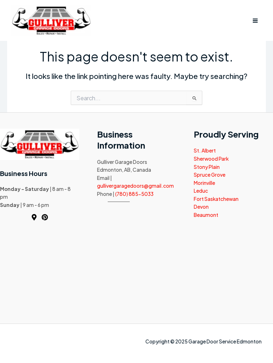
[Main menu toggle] (255, 20)
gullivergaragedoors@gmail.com (135, 186)
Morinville (204, 183)
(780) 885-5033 (134, 194)
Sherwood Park (211, 159)
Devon (201, 207)
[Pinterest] (45, 217)
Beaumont (206, 215)
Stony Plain (207, 167)
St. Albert (205, 151)
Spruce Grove (209, 175)
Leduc (201, 191)
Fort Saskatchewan (216, 199)
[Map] (34, 217)
